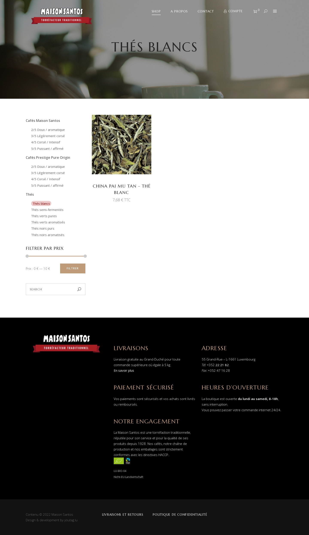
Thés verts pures (44, 216)
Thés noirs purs (42, 228)
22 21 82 (222, 365)
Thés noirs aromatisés (47, 235)
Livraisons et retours (122, 514)
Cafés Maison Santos (43, 120)
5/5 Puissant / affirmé (47, 148)
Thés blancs (41, 203)
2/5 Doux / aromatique (48, 129)
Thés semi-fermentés (47, 210)
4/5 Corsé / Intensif (45, 142)
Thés (30, 194)
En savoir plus (124, 370)
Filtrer (73, 268)
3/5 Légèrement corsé (48, 136)
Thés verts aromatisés (48, 222)
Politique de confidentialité (180, 514)
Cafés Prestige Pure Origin (48, 157)
